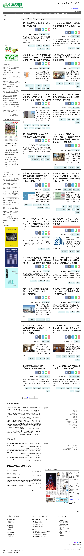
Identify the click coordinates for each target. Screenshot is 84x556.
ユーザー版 (32, 411)
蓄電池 (47, 207)
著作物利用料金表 (12, 534)
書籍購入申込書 (12, 522)
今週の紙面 (24, 13)
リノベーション (69, 83)
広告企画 (75, 418)
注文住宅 (37, 88)
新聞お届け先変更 (64, 522)
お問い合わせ (65, 13)
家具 (73, 209)
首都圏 (77, 122)
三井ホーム (36, 125)
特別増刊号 (38, 411)
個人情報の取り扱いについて (75, 544)
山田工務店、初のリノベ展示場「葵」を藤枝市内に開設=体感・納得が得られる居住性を (11, 82)
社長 (78, 48)
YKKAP (64, 206)
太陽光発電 (41, 207)
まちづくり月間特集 (35, 418)
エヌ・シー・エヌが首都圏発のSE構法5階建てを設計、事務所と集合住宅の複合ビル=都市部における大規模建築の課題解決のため (11, 97)
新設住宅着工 (41, 48)
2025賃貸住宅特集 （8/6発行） (40, 534)
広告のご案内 (62, 527)
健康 (69, 209)
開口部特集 (74, 425)
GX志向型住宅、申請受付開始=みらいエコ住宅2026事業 (11, 111)
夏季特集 (75, 416)
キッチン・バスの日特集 (70, 419)
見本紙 (9, 529)
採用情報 (62, 535)
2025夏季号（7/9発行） (38, 526)
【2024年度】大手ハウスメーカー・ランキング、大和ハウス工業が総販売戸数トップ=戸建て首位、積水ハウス (11, 219)
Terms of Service (74, 549)
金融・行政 (46, 189)
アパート (68, 388)
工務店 (77, 83)
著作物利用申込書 (12, 536)
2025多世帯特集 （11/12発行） (40, 532)
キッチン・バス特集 (72, 421)
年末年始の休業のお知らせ (14, 477)
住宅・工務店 (75, 36)
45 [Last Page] (37, 397)
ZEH (70, 206)
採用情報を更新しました (13, 470)
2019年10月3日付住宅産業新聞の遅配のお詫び (19, 485)
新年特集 (75, 427)
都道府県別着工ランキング (70, 449)
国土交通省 (46, 45)
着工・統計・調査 (44, 34)
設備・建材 (76, 189)
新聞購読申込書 (12, 521)
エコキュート (28, 204)
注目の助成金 (37, 448)
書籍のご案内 (48, 13)
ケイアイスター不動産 (60, 167)
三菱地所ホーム (45, 125)
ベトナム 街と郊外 (72, 446)
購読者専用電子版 (75, 8)
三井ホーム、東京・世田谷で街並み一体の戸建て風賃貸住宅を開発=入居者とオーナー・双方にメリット (11, 105)
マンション (7, 16)
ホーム (17, 13)
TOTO (58, 356)
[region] (11, 31)
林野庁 (31, 128)
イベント (76, 341)
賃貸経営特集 (73, 414)
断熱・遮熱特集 (73, 424)
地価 (69, 119)
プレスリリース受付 (64, 528)
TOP (78, 511)
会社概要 (56, 13)
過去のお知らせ (36, 490)
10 (33, 397)
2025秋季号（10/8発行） (38, 524)
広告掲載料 (10, 527)
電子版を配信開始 (64, 524)
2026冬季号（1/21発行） (38, 522)
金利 (48, 88)
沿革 (61, 533)
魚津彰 (77, 212)
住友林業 (72, 251)
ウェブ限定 (74, 410)
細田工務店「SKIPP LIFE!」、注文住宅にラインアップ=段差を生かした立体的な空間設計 (11, 68)
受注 (26, 128)
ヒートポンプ (37, 204)
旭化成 (72, 312)
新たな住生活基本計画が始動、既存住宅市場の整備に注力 (11, 199)
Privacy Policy (66, 549)
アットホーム (29, 85)
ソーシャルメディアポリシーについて (73, 545)
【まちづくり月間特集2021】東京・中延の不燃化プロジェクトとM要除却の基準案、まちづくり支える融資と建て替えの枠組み (23, 415)
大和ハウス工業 (40, 319)
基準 (73, 119)
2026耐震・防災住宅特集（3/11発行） (42, 531)
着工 (48, 48)
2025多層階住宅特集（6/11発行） (41, 536)
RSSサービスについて (64, 531)
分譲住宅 (38, 45)
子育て (31, 88)
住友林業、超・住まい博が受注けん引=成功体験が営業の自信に (11, 91)
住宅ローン (46, 85)
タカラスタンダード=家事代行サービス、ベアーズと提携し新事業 (11, 115)
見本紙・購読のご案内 (36, 13)
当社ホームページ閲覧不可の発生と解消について (20, 481)
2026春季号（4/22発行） (38, 521)
